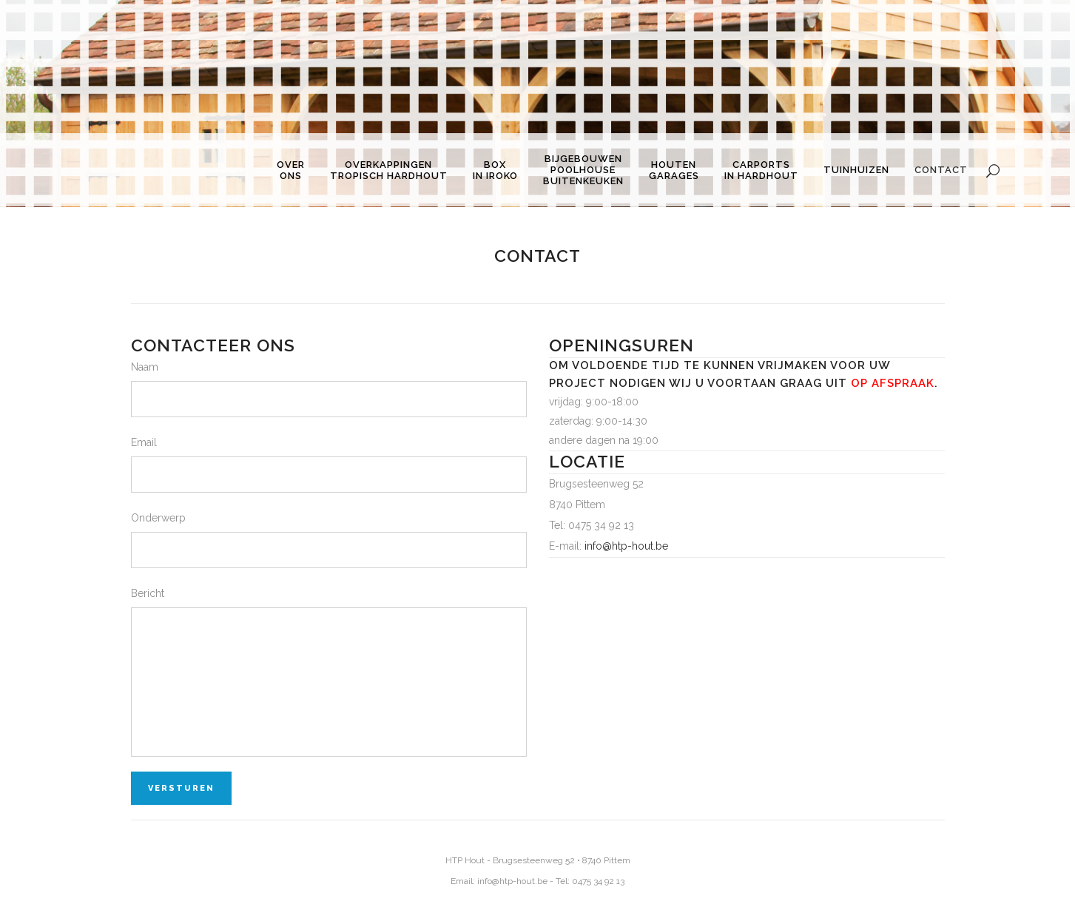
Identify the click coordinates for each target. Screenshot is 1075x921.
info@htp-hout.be (626, 546)
